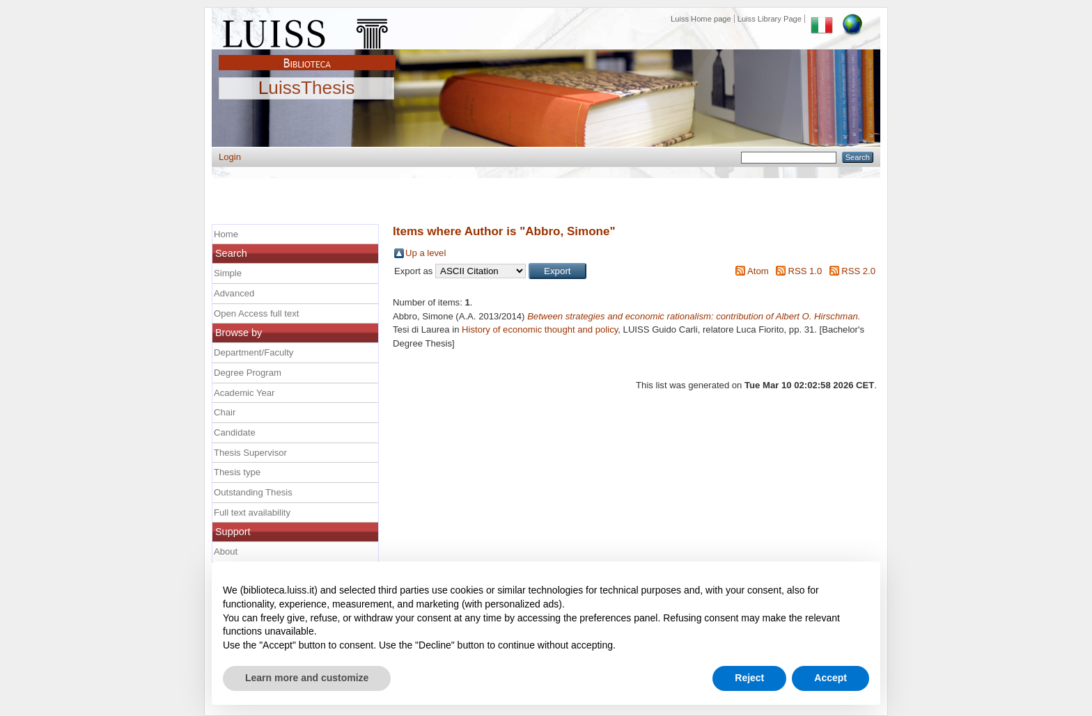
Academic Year (244, 393)
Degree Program (247, 372)
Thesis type (237, 472)
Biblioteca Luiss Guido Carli (307, 55)
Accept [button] (830, 677)
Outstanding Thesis (253, 492)
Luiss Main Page (307, 31)
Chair (224, 412)
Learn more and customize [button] (306, 677)
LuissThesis (306, 88)
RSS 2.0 (858, 271)
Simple (228, 273)
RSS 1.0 (805, 271)
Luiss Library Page (770, 19)
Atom (758, 271)
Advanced (234, 293)
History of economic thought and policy (540, 329)
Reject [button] (749, 677)
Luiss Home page (701, 19)
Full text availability (252, 512)
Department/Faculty (253, 352)
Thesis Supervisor (250, 452)
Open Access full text (256, 313)
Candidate (235, 432)
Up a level (425, 253)
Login (230, 157)
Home (226, 234)
